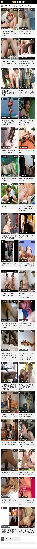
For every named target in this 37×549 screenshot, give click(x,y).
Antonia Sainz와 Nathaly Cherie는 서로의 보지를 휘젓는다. (9, 325)
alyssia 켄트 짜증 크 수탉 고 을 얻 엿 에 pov (26, 473)
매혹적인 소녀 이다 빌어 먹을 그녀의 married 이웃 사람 (26, 123)
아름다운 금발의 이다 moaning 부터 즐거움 (9, 443)
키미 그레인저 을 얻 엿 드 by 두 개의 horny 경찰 (9, 63)
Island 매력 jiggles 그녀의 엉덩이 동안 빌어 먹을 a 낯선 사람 (26, 63)
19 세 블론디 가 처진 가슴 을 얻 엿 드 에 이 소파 (26, 325)
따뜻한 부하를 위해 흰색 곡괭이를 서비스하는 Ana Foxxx (26, 387)
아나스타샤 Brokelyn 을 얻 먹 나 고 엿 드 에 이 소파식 (26, 502)
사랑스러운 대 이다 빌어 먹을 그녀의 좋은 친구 (26, 532)
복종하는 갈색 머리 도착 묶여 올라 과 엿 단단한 (26, 93)
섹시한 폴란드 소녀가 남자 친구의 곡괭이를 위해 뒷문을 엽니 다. (26, 295)
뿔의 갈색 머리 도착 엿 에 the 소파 (9, 473)
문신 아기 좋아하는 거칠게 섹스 (26, 179)
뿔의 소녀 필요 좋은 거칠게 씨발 (9, 179)
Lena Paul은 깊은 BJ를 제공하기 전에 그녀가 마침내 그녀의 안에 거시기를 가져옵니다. (26, 356)
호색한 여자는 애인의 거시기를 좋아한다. (26, 32)
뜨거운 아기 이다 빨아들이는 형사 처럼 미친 (9, 294)
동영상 (4, 206)
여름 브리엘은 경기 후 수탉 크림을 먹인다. (9, 531)
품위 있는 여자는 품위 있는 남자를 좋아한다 (26, 416)
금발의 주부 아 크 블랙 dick (9, 264)
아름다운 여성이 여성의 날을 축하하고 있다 (9, 237)
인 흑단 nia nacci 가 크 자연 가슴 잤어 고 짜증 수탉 (26, 444)
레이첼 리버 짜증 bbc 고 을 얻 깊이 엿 (8, 151)
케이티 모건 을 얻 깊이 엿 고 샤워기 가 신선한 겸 (26, 266)
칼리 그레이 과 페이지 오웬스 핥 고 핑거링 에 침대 (9, 93)
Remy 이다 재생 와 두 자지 (26, 237)
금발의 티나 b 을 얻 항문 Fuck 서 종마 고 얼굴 (9, 416)
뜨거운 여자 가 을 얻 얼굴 (26, 151)
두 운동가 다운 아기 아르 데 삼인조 (9, 501)
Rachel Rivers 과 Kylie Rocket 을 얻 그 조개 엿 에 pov (9, 33)
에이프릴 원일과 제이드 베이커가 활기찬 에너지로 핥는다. (9, 387)
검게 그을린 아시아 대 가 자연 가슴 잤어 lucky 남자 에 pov (26, 208)
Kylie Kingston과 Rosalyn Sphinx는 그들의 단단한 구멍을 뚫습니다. (9, 356)
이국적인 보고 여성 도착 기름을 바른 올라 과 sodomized (9, 122)
